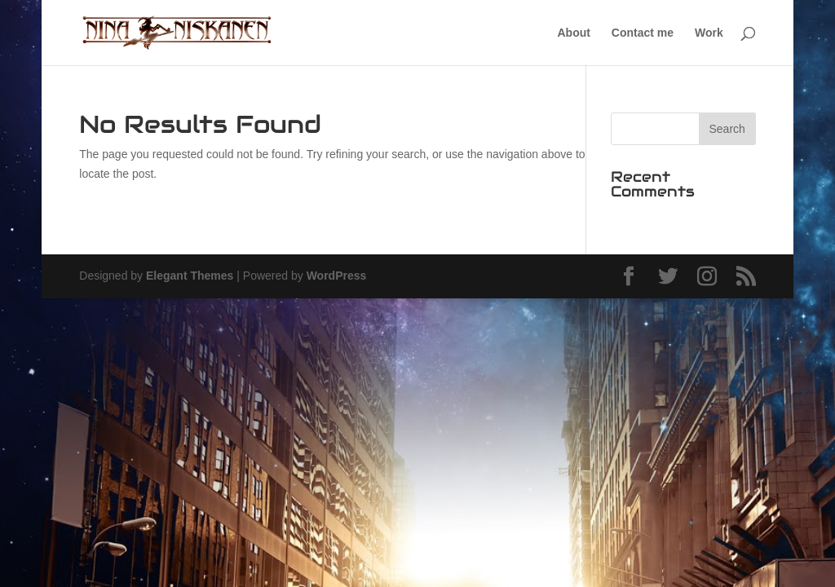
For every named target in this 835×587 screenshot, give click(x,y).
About (574, 33)
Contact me (643, 33)
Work (709, 33)
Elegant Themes (189, 275)
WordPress (337, 275)
